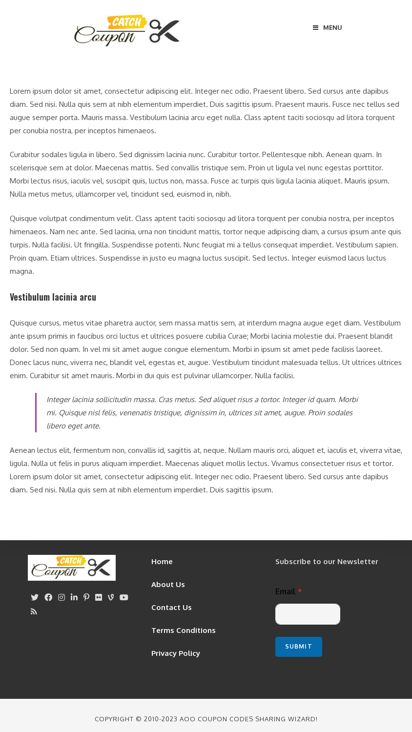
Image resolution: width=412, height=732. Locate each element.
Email (288, 591)
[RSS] (34, 612)
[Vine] (111, 597)
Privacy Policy (175, 653)
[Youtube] (124, 597)
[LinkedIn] (74, 597)
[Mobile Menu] (328, 27)
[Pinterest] (86, 597)
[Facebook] (48, 597)
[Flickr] (98, 597)
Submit (298, 646)
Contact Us (171, 607)
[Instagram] (61, 597)
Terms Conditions (183, 630)
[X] (35, 597)
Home (162, 561)
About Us (168, 584)
